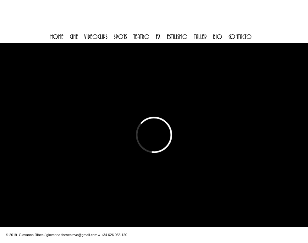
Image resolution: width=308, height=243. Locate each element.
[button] (74, 37)
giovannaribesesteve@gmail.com (72, 235)
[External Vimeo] (154, 135)
